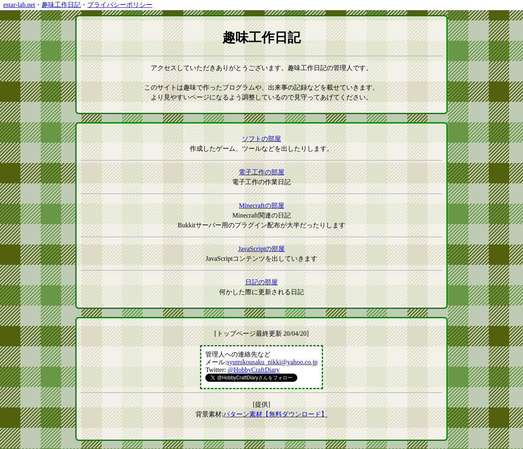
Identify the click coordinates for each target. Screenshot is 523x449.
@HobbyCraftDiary (254, 369)
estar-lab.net (19, 4)
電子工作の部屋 (261, 172)
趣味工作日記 (61, 4)
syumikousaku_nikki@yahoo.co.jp (272, 362)
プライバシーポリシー (119, 4)
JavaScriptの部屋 (261, 248)
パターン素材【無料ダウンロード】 (275, 414)
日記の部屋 (261, 282)
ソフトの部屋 (261, 138)
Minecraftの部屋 (261, 205)
